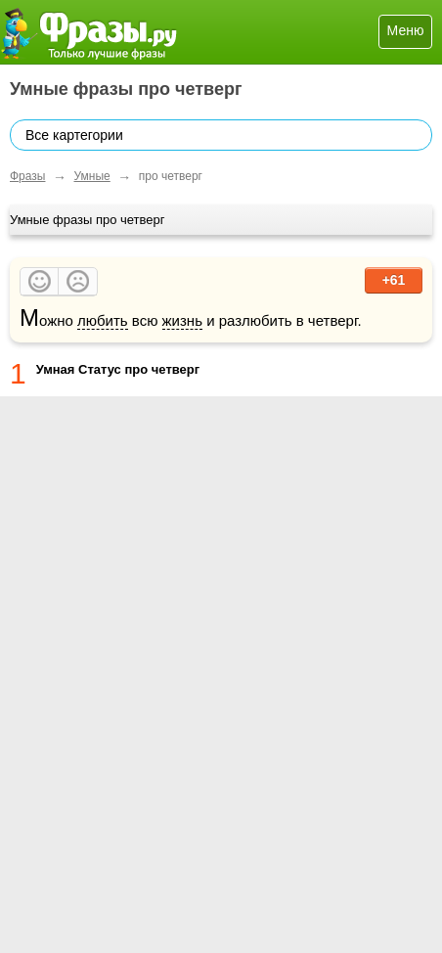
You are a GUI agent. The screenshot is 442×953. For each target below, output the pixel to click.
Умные (92, 176)
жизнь (182, 320)
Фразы (27, 176)
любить (102, 320)
